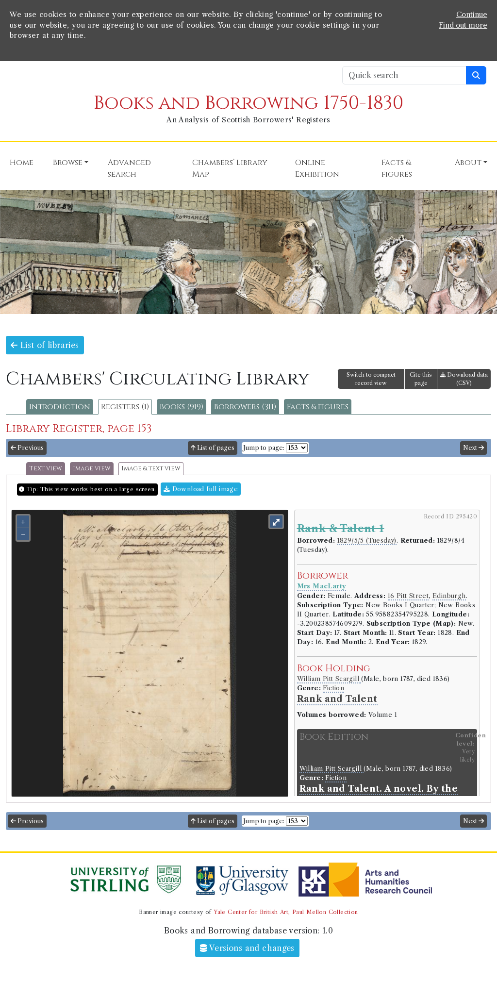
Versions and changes (247, 948)
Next (473, 447)
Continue (471, 14)
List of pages (212, 447)
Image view (92, 469)
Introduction (59, 406)
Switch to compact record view (371, 378)
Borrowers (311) (245, 406)
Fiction (333, 688)
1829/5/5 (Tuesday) (367, 540)
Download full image (201, 489)
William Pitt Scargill (329, 678)
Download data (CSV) (464, 378)
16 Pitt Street (408, 595)
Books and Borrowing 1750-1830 (248, 103)
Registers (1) (125, 406)
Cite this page (421, 378)
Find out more (463, 25)
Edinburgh (449, 595)
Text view (45, 469)
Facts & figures (317, 406)
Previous (27, 447)
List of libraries (45, 345)
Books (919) (181, 406)
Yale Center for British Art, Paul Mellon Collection (286, 912)
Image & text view (151, 469)
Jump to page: (263, 447)
